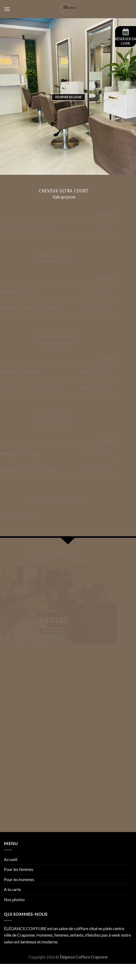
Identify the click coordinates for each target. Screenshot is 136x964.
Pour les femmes (18, 869)
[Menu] (7, 9)
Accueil (10, 859)
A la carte (12, 889)
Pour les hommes (19, 879)
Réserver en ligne (125, 37)
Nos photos (14, 899)
